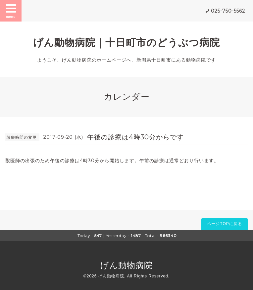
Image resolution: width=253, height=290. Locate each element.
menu (11, 11)
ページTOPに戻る (224, 223)
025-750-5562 (228, 11)
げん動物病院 (126, 265)
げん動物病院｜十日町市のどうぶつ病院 (126, 42)
